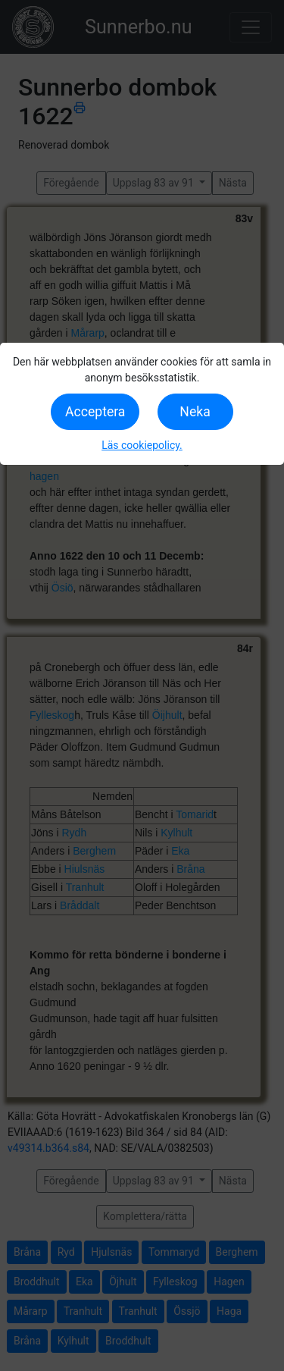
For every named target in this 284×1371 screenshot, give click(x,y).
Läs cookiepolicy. (142, 445)
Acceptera (95, 411)
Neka (194, 411)
